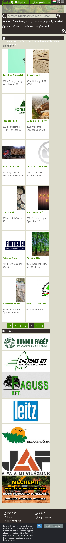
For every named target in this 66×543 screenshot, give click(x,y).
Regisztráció (43, 2)
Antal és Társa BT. (13, 75)
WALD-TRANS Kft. (36, 303)
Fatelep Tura (10, 257)
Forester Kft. (10, 120)
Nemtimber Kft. (12, 303)
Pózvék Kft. (33, 257)
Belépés (20, 2)
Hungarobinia (14, 520)
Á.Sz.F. (42, 513)
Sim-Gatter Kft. (35, 212)
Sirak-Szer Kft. (34, 75)
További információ (53, 526)
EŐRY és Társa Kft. (37, 120)
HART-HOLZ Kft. (12, 166)
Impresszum (45, 517)
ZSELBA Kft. (9, 212)
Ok (39, 526)
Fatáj (10, 517)
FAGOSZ (11, 513)
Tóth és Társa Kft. (37, 166)
